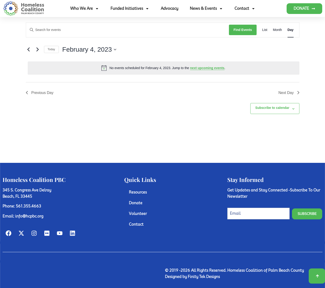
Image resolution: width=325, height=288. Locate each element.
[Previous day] (28, 49)
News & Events (206, 8)
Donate (135, 203)
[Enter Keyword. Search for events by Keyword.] (127, 30)
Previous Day (40, 93)
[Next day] (37, 49)
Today (51, 49)
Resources (138, 192)
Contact (245, 8)
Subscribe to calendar (272, 108)
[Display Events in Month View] (277, 30)
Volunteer (138, 213)
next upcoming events (207, 68)
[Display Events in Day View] (291, 30)
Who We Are (84, 8)
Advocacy (169, 8)
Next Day (288, 93)
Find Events (243, 30)
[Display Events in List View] (264, 30)
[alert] (163, 67)
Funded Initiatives (130, 8)
